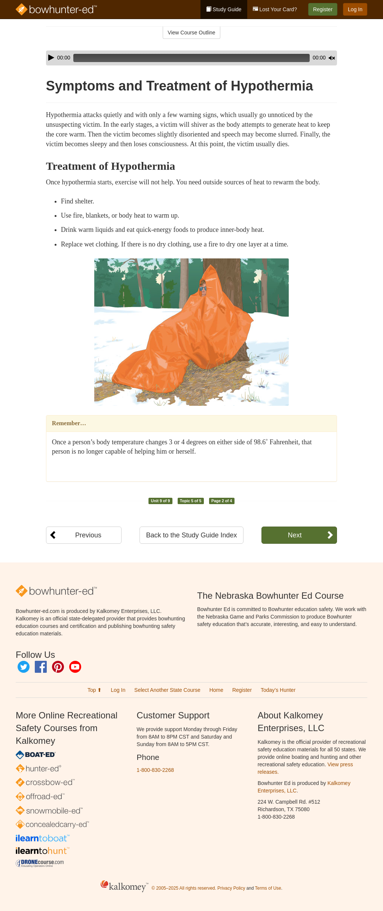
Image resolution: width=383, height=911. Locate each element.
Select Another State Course (167, 690)
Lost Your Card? (275, 9)
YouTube (75, 667)
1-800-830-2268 (155, 770)
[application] (191, 57)
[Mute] (311, 58)
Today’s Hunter (278, 690)
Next (294, 535)
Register (323, 9)
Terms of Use (268, 888)
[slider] (181, 58)
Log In (355, 9)
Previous (88, 535)
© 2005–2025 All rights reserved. (183, 888)
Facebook (41, 667)
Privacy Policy (231, 888)
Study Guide (224, 9)
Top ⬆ (95, 690)
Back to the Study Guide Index (191, 535)
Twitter (24, 667)
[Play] (51, 58)
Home (216, 690)
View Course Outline (191, 33)
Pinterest (58, 667)
